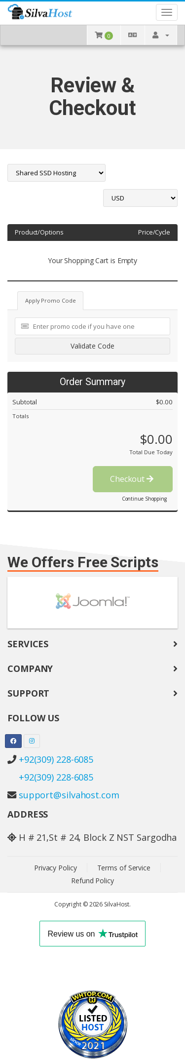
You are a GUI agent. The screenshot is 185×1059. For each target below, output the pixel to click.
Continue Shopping (144, 498)
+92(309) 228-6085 (56, 759)
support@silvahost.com (69, 795)
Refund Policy (92, 880)
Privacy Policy (55, 867)
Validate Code (92, 346)
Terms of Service (123, 867)
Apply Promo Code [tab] (50, 300)
